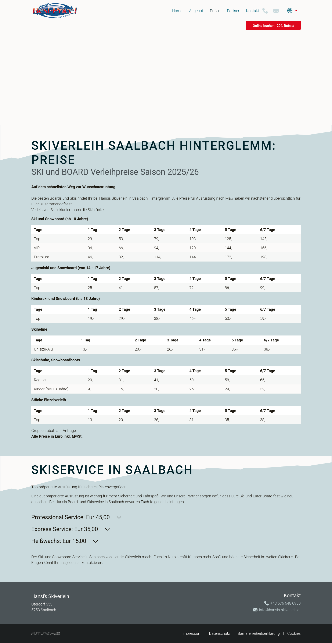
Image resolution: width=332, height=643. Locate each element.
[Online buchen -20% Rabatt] (273, 25)
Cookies (294, 633)
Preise (215, 10)
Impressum (191, 633)
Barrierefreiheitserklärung (259, 633)
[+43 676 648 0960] (265, 11)
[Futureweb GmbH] (45, 633)
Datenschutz (219, 633)
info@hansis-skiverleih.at (280, 610)
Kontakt (252, 10)
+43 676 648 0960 (285, 603)
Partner (233, 10)
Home (177, 10)
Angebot (196, 10)
